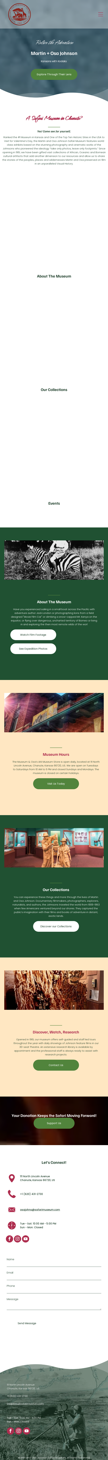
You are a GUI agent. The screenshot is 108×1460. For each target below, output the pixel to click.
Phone (11, 1286)
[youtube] (25, 1239)
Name (10, 1259)
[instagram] (17, 1239)
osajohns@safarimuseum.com (40, 1209)
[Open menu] (100, 14)
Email (10, 1273)
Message (12, 1299)
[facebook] (9, 1239)
